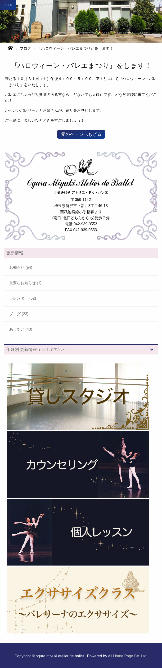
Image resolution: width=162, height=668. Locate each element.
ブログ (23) (18, 314)
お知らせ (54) (20, 267)
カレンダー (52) (22, 298)
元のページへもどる (81, 134)
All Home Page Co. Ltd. (128, 656)
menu (8, 5)
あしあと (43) (20, 329)
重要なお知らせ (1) (25, 283)
